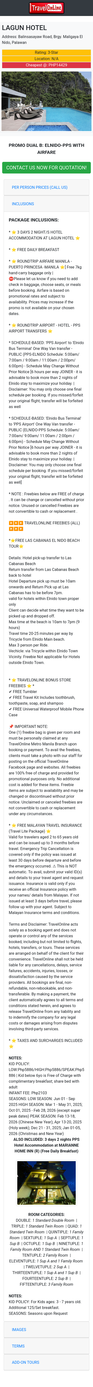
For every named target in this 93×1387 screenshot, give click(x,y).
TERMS (18, 1346)
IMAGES (19, 1329)
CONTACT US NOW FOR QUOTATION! (46, 168)
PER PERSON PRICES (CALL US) (39, 187)
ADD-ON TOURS (25, 1362)
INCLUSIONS (23, 204)
